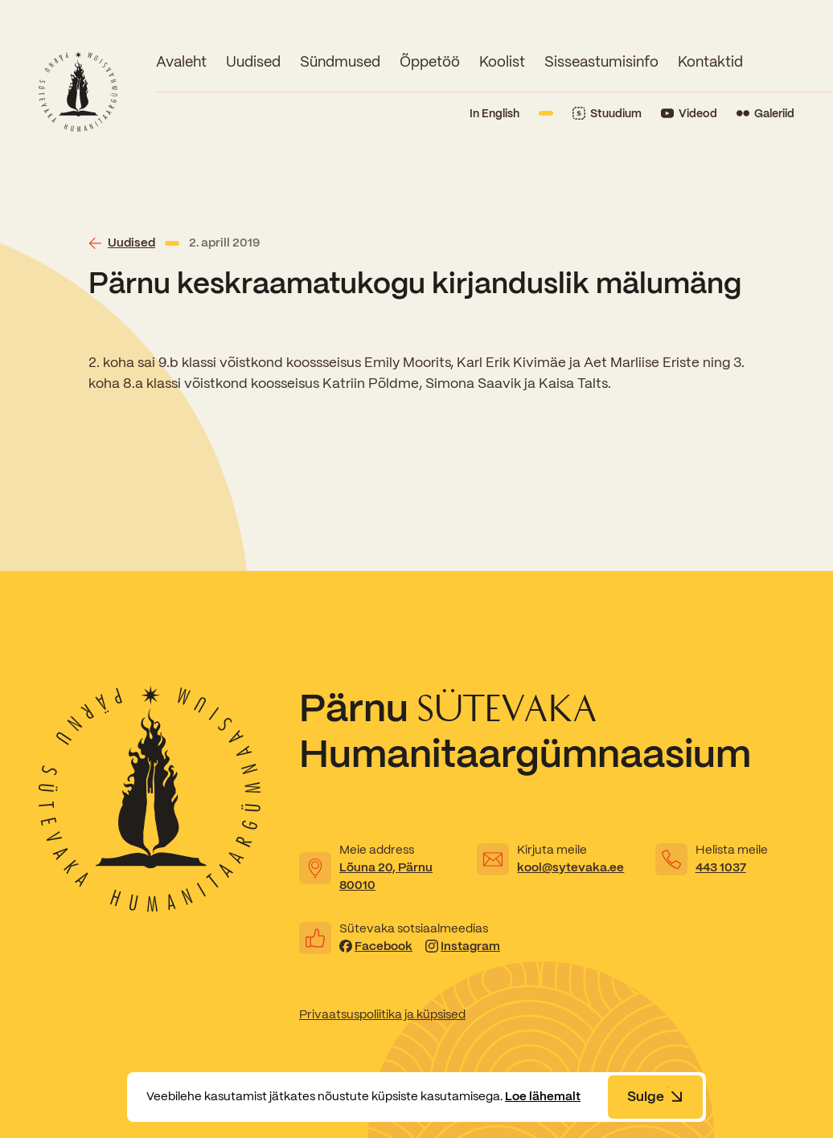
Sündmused (340, 61)
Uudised (253, 61)
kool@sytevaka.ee (570, 867)
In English (494, 113)
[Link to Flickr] (765, 113)
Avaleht (181, 61)
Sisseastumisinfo (601, 61)
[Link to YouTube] (689, 113)
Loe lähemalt (543, 1096)
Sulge (655, 1096)
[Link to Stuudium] (607, 113)
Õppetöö (430, 61)
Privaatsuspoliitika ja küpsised (382, 1014)
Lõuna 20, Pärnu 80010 (386, 876)
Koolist (502, 61)
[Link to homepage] (78, 91)
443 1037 (721, 867)
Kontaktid (710, 61)
